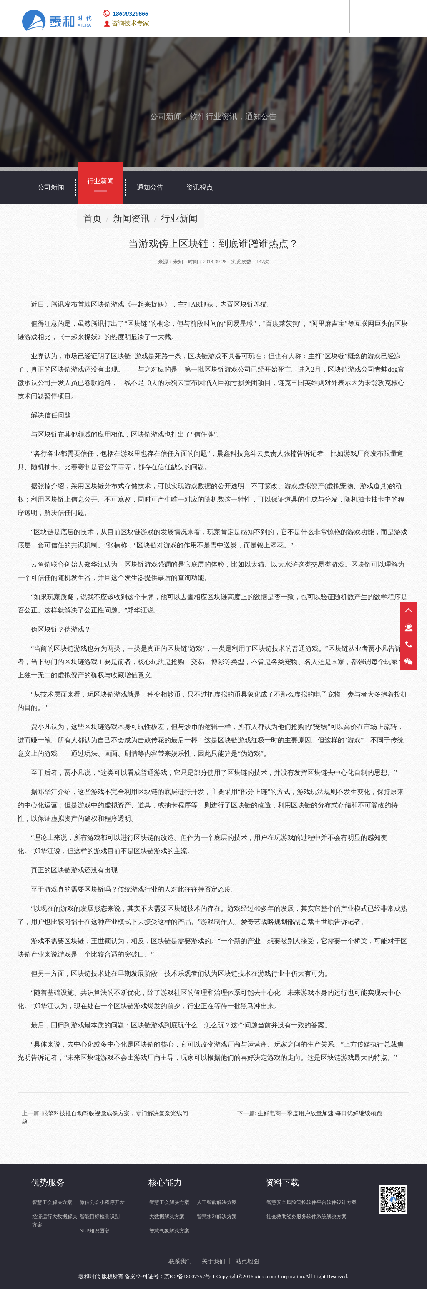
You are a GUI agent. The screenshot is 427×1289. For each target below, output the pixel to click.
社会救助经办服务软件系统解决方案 (306, 1216)
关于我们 (213, 1261)
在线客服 (408, 627)
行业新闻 (179, 218)
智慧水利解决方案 (217, 1216)
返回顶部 (408, 610)
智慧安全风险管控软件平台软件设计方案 (311, 1202)
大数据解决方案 (166, 1216)
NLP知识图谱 (94, 1231)
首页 (92, 218)
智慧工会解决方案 (52, 1202)
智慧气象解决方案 (169, 1231)
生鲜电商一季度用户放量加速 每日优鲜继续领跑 (320, 1113)
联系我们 (180, 1261)
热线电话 (408, 644)
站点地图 (247, 1261)
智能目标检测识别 (100, 1216)
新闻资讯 (131, 218)
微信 (408, 661)
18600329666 (130, 13)
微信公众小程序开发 (102, 1202)
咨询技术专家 (130, 23)
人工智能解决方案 (217, 1202)
